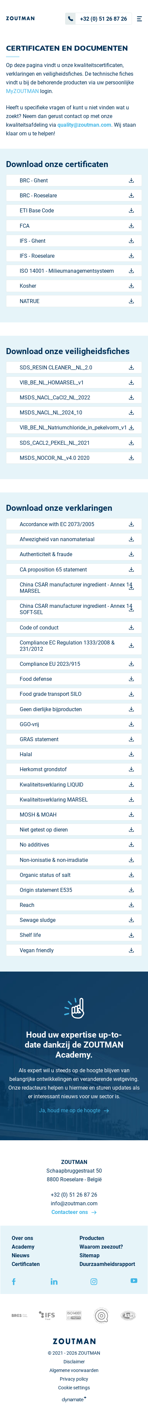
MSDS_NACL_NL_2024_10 (77, 412)
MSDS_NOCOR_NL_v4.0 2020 (77, 458)
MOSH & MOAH (77, 815)
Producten (92, 1238)
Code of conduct (77, 627)
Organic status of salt (77, 875)
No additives (77, 845)
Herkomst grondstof (77, 769)
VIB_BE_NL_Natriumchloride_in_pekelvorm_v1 (77, 427)
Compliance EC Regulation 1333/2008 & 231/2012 (77, 645)
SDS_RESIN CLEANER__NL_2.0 (77, 367)
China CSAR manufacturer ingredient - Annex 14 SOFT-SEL (77, 609)
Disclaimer (74, 1361)
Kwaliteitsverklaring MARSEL (77, 800)
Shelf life (77, 935)
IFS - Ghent (77, 241)
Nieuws (20, 1255)
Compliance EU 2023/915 (77, 664)
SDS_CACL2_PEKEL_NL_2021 (77, 443)
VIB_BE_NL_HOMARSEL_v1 (77, 382)
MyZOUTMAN (22, 91)
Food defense (77, 679)
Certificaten (26, 1264)
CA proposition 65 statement (77, 569)
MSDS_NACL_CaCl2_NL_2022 (77, 397)
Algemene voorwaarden (74, 1370)
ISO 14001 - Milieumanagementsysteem (77, 271)
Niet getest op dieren (77, 830)
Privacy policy (74, 1379)
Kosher (77, 286)
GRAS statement (77, 739)
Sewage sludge (77, 920)
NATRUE (77, 301)
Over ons (22, 1238)
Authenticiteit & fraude (77, 554)
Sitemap (90, 1255)
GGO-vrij (77, 724)
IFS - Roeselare (77, 256)
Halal (77, 754)
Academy (23, 1247)
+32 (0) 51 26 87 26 (96, 18)
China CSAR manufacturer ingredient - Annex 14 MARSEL (77, 587)
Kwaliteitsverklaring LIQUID (77, 785)
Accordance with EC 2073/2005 (77, 524)
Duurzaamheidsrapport (107, 1264)
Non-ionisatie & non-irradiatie (77, 860)
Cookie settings (74, 1387)
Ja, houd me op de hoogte (70, 1110)
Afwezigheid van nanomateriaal (77, 539)
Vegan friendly (77, 950)
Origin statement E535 (77, 890)
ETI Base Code (77, 210)
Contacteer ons (70, 1212)
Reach (77, 905)
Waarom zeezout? (101, 1247)
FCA (77, 226)
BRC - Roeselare (77, 195)
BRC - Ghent (77, 180)
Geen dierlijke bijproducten (77, 709)
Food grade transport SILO (77, 694)
